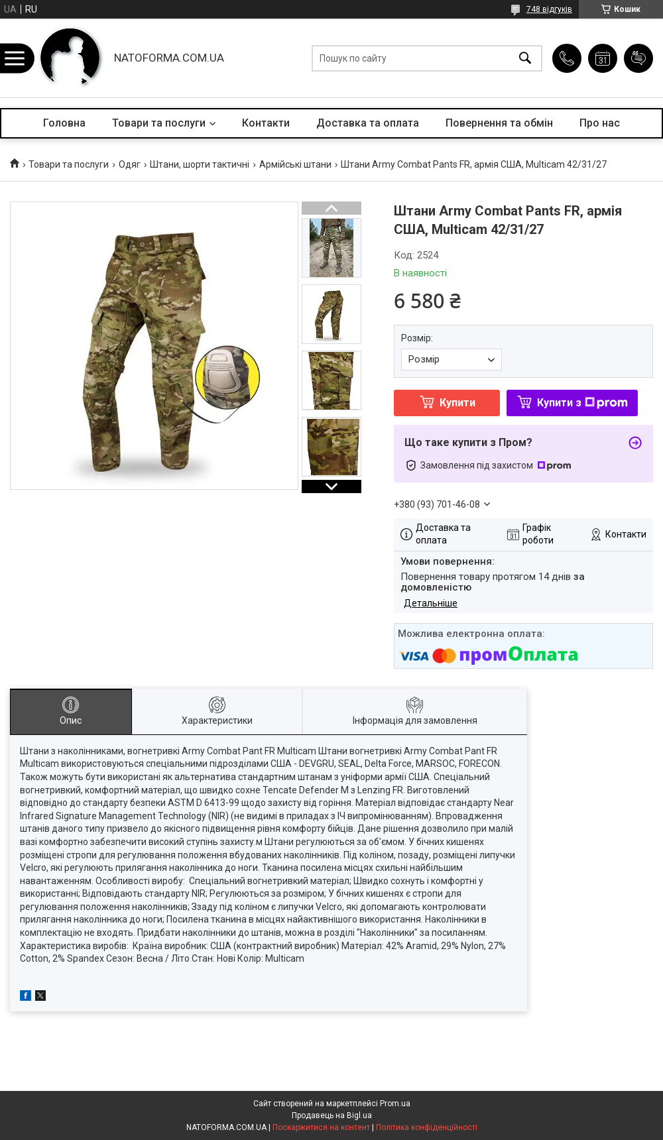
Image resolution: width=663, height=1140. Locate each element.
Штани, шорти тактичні (199, 164)
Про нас (599, 123)
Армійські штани (295, 164)
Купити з (582, 402)
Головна (64, 123)
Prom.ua (395, 1103)
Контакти (266, 123)
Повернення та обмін (499, 123)
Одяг (130, 164)
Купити (457, 402)
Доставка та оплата (367, 123)
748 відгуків (549, 9)
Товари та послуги (159, 123)
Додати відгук (638, 58)
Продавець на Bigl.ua (332, 1115)
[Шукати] (525, 58)
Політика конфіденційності (426, 1127)
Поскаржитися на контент (321, 1127)
